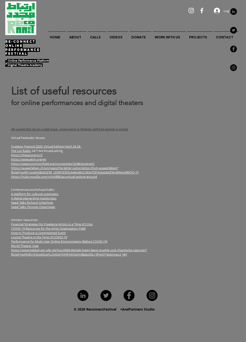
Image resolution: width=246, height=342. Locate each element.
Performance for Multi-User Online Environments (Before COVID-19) (59, 241)
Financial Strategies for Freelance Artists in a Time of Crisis (52, 224)
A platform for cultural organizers (35, 194)
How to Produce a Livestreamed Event (38, 233)
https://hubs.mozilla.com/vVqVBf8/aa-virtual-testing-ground (54, 176)
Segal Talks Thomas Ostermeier (33, 207)
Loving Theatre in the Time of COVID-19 (39, 237)
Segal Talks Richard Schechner (32, 202)
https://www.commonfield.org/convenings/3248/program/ (53, 164)
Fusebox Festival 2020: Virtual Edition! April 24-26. (46, 146)
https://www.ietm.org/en (28, 159)
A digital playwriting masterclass (33, 198)
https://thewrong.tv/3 (26, 155)
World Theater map (25, 246)
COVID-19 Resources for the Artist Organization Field (48, 228)
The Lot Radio (21, 151)
